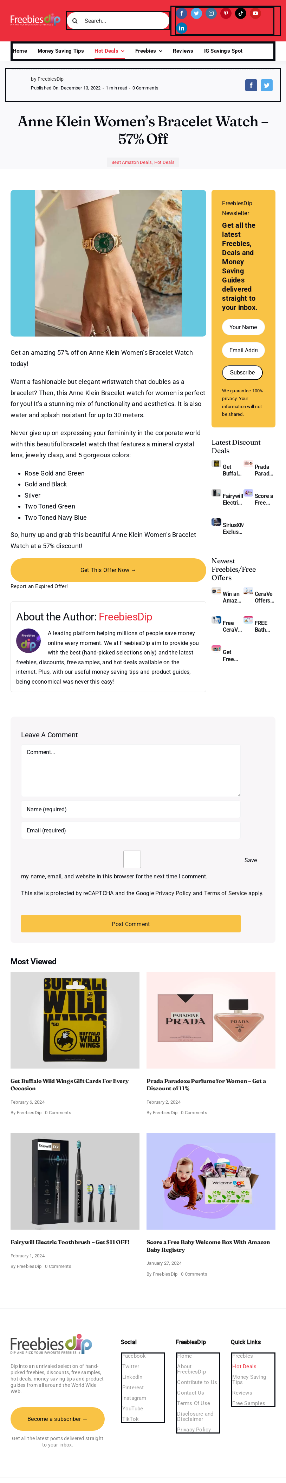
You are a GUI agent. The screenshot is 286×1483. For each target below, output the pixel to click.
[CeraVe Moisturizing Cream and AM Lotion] (248, 589)
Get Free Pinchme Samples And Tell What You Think (233, 655)
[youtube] (255, 13)
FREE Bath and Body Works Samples (265, 626)
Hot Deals (164, 162)
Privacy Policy (173, 893)
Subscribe (242, 372)
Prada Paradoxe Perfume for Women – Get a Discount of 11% (265, 470)
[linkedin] (181, 28)
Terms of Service (225, 893)
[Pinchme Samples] (216, 648)
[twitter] (196, 13)
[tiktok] (240, 13)
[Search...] (118, 20)
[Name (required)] (131, 809)
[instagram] (211, 13)
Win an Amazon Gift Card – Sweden (233, 597)
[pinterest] (226, 13)
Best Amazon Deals (131, 162)
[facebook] (181, 13)
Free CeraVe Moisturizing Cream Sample (233, 626)
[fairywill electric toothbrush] (216, 491)
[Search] (75, 20)
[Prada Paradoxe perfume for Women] (248, 462)
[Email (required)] (131, 830)
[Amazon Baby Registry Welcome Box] (248, 491)
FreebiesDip (125, 617)
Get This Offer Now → (108, 570)
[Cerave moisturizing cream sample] (216, 619)
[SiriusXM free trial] (216, 521)
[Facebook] (251, 85)
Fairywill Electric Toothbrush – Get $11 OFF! (233, 499)
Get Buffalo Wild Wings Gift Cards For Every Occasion (233, 470)
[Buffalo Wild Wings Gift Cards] (216, 462)
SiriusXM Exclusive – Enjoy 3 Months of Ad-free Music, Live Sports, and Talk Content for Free (233, 528)
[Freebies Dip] (35, 15)
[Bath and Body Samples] (248, 619)
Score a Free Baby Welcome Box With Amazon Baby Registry (265, 499)
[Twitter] (266, 85)
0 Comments (145, 88)
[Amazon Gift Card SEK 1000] (216, 589)
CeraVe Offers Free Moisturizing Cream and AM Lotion (265, 597)
